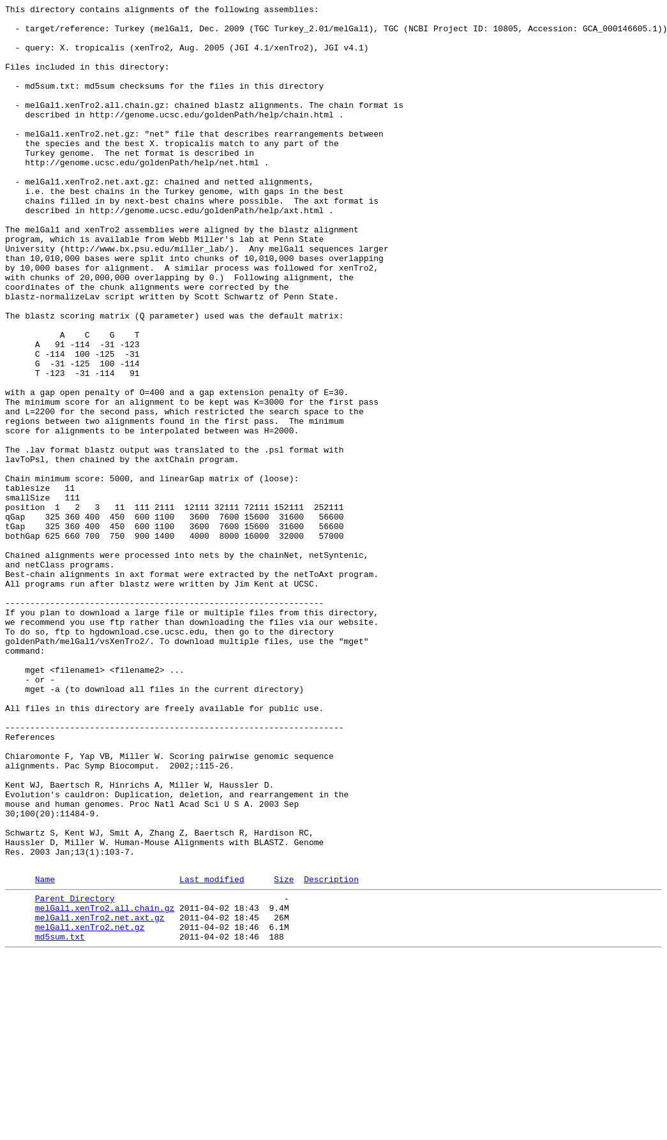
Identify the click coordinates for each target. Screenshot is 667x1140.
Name (45, 1053)
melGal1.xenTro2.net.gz (90, 1108)
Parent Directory (75, 1074)
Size (284, 1053)
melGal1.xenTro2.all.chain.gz (104, 1085)
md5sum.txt (60, 1120)
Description (331, 1053)
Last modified (211, 1053)
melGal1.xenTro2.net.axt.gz (100, 1097)
